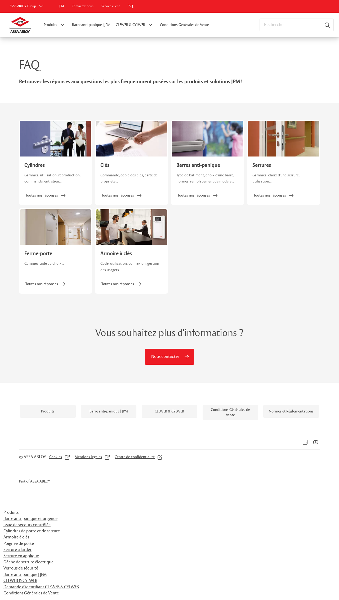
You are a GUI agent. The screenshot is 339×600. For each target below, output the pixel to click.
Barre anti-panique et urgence (30, 518)
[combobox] (297, 25)
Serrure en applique (21, 556)
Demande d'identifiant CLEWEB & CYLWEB (41, 587)
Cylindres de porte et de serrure (31, 531)
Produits (50, 25)
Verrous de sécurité (20, 568)
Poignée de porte (18, 543)
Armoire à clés (16, 537)
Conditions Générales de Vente (184, 25)
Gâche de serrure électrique (28, 562)
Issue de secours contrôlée (27, 525)
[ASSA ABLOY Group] (27, 6)
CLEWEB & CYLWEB (130, 25)
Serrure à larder (17, 550)
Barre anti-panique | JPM (91, 25)
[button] (62, 25)
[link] (61, 6)
